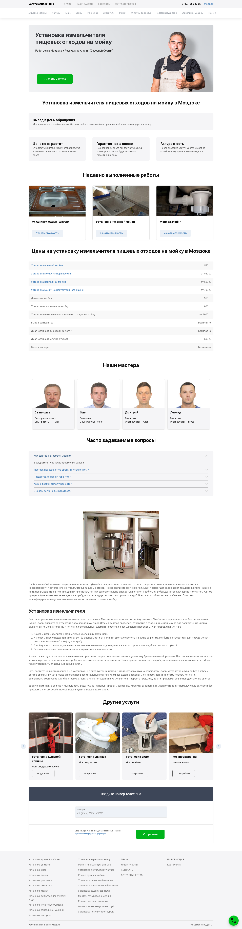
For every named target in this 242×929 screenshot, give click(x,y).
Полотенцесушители (166, 13)
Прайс (68, 4)
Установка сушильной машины (95, 880)
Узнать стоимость (47, 233)
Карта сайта (174, 864)
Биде (68, 13)
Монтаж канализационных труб (96, 906)
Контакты (104, 4)
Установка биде (37, 870)
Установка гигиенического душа (96, 911)
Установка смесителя (40, 885)
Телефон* (82, 809)
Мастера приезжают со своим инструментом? (61, 469)
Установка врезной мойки (47, 265)
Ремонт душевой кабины (92, 875)
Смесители (108, 13)
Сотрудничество (125, 4)
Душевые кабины (38, 13)
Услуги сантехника (41, 4)
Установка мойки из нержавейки (51, 273)
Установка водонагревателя (94, 890)
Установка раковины (40, 880)
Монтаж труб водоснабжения (94, 896)
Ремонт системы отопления (93, 901)
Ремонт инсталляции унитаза (94, 864)
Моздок (208, 3)
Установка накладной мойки (48, 281)
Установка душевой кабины (44, 859)
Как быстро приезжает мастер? (52, 455)
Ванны (79, 13)
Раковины (92, 13)
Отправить (150, 834)
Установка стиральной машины (46, 910)
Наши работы (85, 4)
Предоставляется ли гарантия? (52, 476)
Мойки (122, 13)
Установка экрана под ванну (94, 859)
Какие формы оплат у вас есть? (53, 483)
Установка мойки (38, 890)
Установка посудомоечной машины (98, 885)
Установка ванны (38, 875)
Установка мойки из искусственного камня (57, 289)
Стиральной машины (193, 13)
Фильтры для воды (141, 13)
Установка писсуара (40, 915)
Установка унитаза (39, 864)
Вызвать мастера (55, 79)
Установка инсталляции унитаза (96, 870)
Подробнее (43, 773)
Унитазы (56, 13)
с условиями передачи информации (90, 834)
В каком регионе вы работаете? (52, 490)
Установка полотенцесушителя (46, 904)
